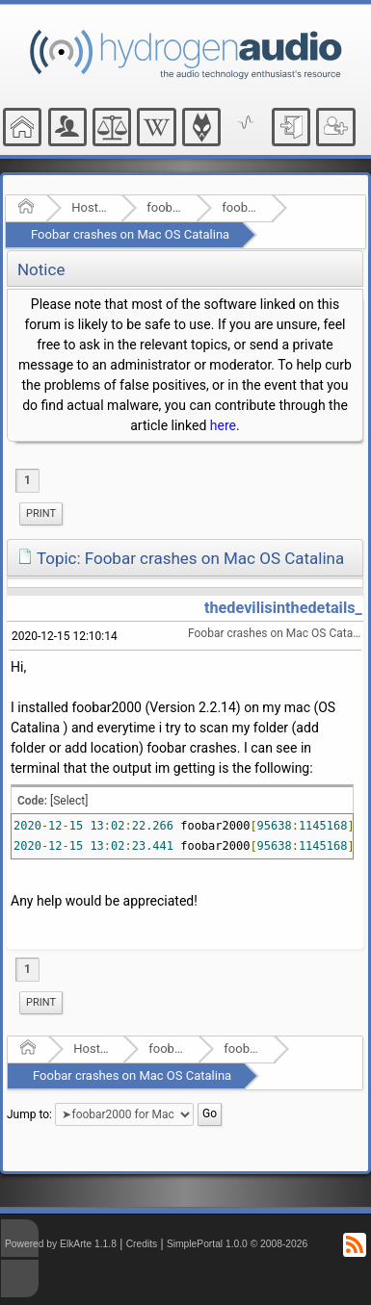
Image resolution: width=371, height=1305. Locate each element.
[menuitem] (41, 513)
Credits (142, 1244)
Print (41, 513)
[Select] (69, 800)
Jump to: (29, 1114)
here (223, 425)
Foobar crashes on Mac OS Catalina (130, 234)
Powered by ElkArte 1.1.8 (61, 1244)
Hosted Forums (90, 207)
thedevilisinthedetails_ (283, 608)
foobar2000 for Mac (240, 207)
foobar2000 (165, 207)
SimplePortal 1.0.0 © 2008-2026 (237, 1244)
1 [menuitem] (27, 480)
